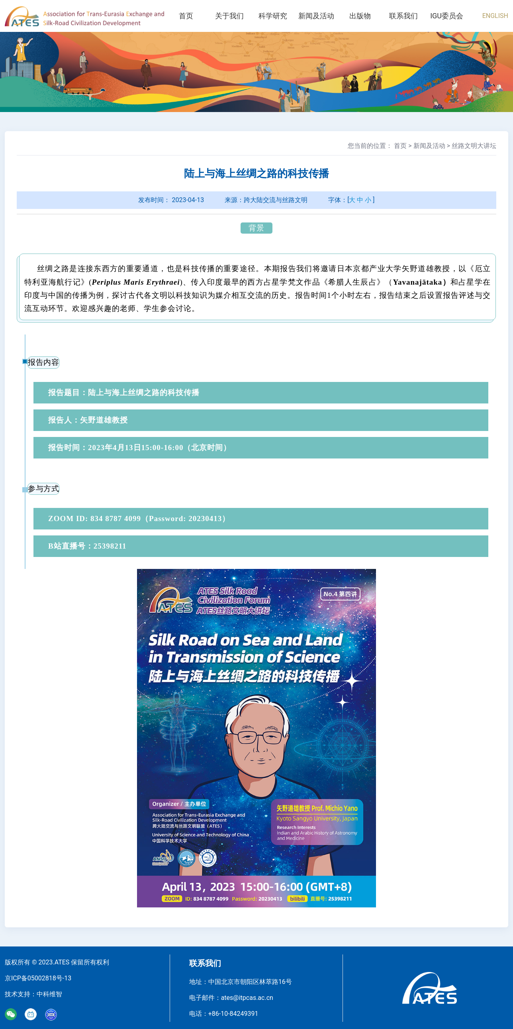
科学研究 (272, 16)
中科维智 (49, 994)
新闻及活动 (316, 16)
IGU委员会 (446, 16)
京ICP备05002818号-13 (38, 978)
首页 (186, 16)
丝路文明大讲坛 (474, 146)
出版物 (359, 16)
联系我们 (403, 16)
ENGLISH (495, 16)
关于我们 (229, 16)
